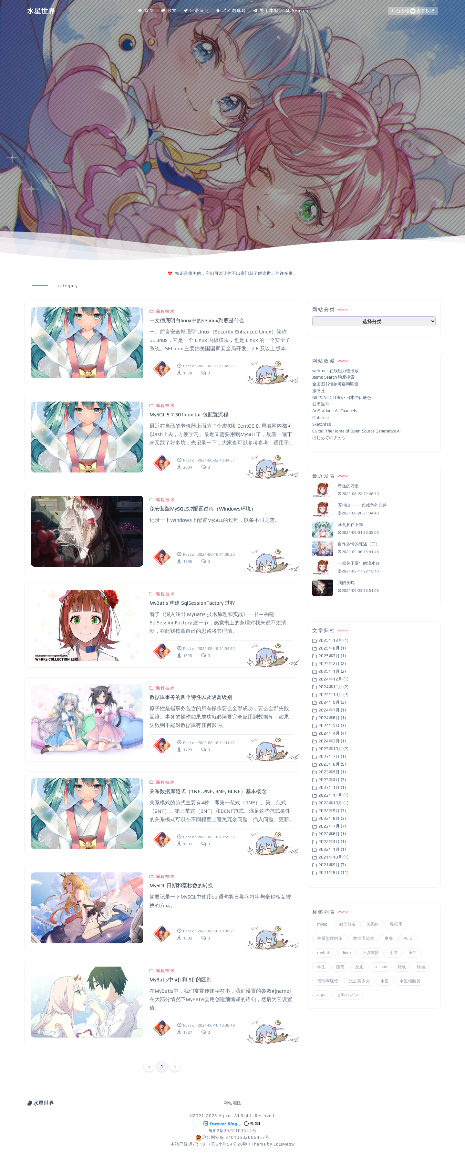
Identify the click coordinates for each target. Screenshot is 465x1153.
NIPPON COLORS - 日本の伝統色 (341, 397)
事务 (389, 938)
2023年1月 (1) (332, 787)
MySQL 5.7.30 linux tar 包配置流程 (189, 415)
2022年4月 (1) (332, 841)
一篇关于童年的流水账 (359, 563)
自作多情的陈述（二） (359, 544)
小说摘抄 (370, 952)
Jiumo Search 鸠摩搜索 (333, 377)
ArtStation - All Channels (334, 410)
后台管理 (400, 11)
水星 (384, 981)
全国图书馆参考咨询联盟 (335, 384)
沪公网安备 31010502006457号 (232, 1137)
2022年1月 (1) (332, 849)
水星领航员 (409, 981)
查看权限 (425, 11)
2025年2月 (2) (332, 663)
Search (297, 10)
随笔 (340, 966)
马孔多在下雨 (350, 524)
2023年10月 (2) (333, 748)
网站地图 (232, 1102)
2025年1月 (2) (332, 671)
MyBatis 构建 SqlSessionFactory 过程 (192, 603)
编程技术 (162, 311)
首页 (146, 10)
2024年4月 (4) (332, 733)
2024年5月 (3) (332, 725)
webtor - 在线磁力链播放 (335, 370)
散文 (169, 10)
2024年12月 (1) (333, 679)
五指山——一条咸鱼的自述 (362, 505)
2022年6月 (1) (332, 833)
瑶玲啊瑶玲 (231, 10)
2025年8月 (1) (332, 648)
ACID (408, 938)
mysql (322, 924)
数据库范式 (363, 938)
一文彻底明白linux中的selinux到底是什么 (197, 320)
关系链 (373, 924)
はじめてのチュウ (329, 437)
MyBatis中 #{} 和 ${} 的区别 (181, 980)
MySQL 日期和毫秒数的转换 (181, 885)
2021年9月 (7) (332, 864)
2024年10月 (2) (333, 694)
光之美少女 (359, 981)
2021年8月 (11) (333, 872)
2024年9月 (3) (332, 702)
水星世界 (41, 11)
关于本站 (266, 10)
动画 (421, 966)
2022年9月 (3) (332, 810)
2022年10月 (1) (333, 802)
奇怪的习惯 (348, 485)
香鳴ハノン (347, 994)
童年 (412, 952)
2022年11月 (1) (333, 795)
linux (347, 952)
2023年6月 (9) (332, 764)
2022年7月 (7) (332, 826)
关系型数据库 (329, 938)
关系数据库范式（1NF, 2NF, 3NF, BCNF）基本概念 (208, 791)
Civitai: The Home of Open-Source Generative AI (356, 431)
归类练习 (320, 404)
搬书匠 (318, 390)
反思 (359, 966)
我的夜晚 (346, 582)
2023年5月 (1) (332, 772)
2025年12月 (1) (333, 640)
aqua (321, 994)
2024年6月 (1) (332, 717)
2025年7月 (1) (332, 655)
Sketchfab (321, 424)
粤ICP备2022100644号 (233, 1130)
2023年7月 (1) (332, 756)
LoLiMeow (284, 1144)
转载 (402, 966)
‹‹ (149, 1066)
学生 (321, 966)
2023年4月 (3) (332, 779)
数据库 (396, 924)
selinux (380, 966)
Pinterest (320, 417)
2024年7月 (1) (332, 710)
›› (174, 1066)
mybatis (324, 952)
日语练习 (196, 10)
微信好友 (347, 924)
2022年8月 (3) (332, 818)
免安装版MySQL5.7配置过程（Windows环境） (203, 509)
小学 (393, 952)
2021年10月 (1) (333, 857)
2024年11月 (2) (333, 686)
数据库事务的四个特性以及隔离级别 (191, 697)
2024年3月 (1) (332, 741)
